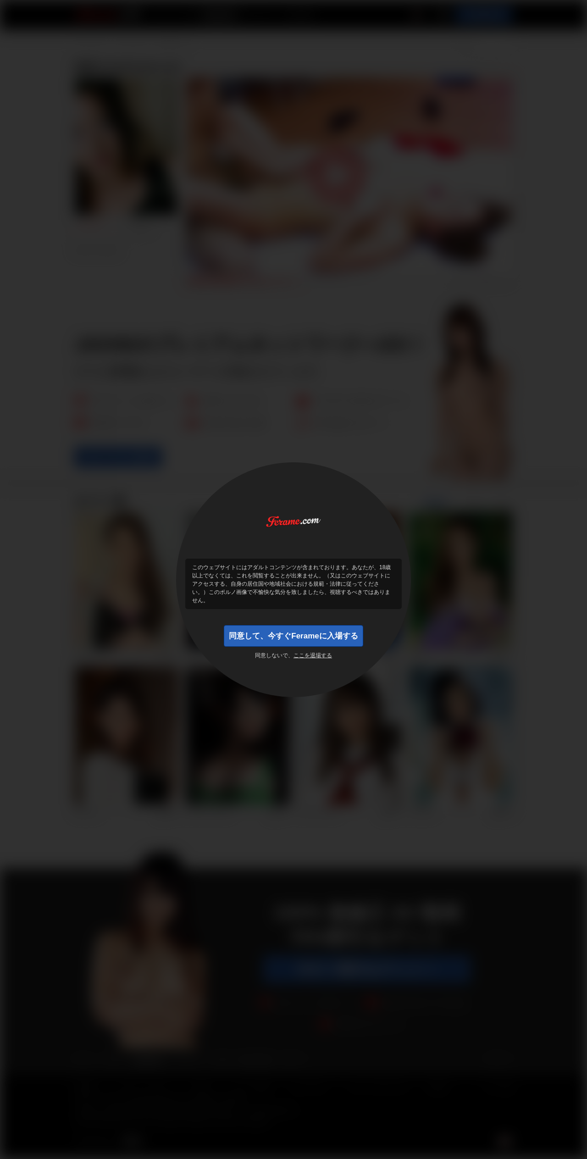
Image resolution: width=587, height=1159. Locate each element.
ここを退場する (313, 657)
